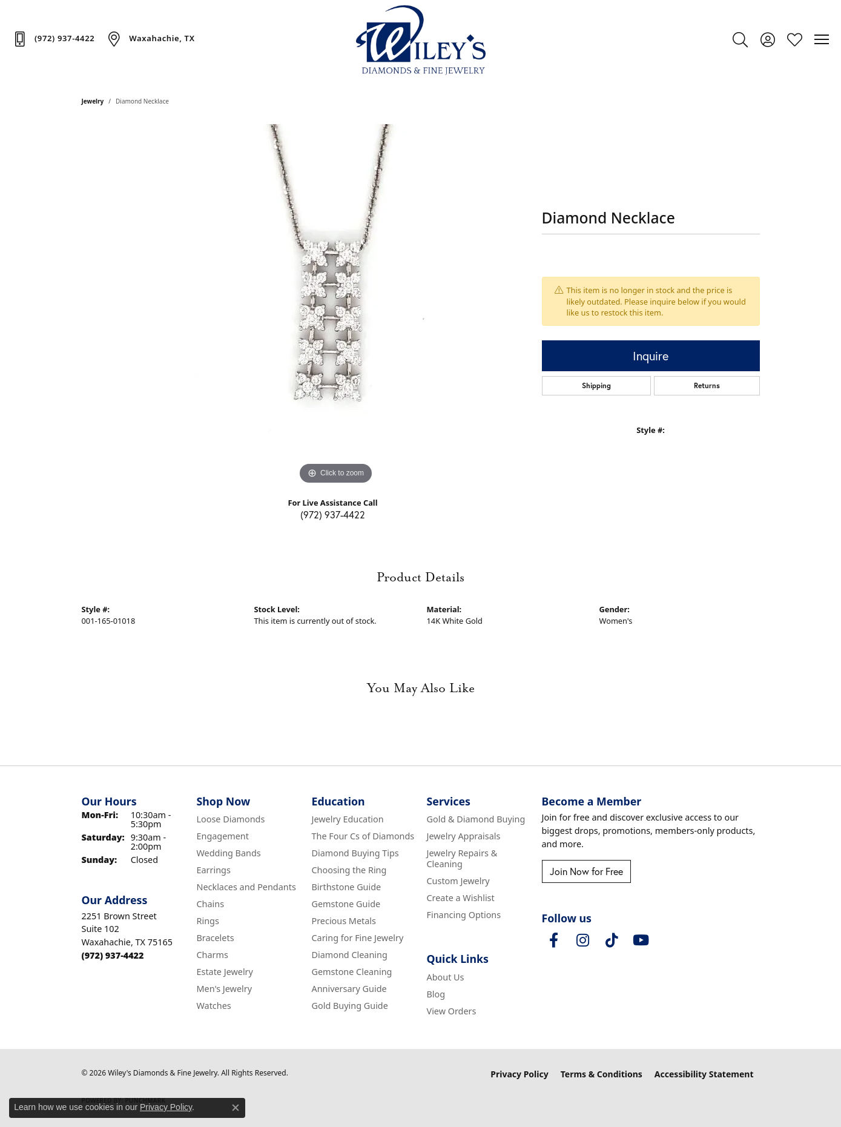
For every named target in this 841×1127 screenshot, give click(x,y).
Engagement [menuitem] (223, 836)
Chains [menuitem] (211, 904)
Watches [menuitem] (214, 1005)
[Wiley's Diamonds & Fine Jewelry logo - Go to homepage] (420, 39)
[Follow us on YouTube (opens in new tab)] (641, 940)
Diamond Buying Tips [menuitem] (355, 853)
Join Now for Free (586, 871)
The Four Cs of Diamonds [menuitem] (363, 836)
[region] (336, 305)
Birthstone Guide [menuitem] (346, 887)
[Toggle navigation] (821, 39)
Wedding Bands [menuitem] (229, 853)
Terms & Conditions (601, 1074)
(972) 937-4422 (332, 515)
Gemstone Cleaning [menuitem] (352, 971)
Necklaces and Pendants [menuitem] (246, 887)
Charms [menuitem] (212, 954)
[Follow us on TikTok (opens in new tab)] (612, 940)
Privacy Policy (519, 1074)
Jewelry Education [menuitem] (348, 819)
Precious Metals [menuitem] (344, 921)
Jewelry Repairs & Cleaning (462, 858)
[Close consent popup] (235, 1107)
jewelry (93, 101)
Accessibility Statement (704, 1074)
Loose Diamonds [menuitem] (231, 819)
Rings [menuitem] (208, 921)
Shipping (596, 385)
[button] (740, 39)
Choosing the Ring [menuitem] (349, 870)
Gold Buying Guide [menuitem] (350, 1005)
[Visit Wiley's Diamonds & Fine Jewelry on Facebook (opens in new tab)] (554, 940)
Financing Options (464, 914)
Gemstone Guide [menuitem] (346, 904)
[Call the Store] (113, 955)
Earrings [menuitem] (214, 870)
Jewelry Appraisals (464, 836)
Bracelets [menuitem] (215, 938)
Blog (436, 994)
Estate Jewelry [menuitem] (225, 971)
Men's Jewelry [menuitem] (224, 988)
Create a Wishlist (461, 898)
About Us (445, 977)
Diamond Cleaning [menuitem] (350, 954)
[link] (53, 39)
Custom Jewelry (458, 881)
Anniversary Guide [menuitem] (349, 988)
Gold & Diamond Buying (476, 819)
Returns (707, 385)
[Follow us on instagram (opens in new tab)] (583, 940)
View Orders (452, 1011)
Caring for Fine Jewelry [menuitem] (358, 938)
